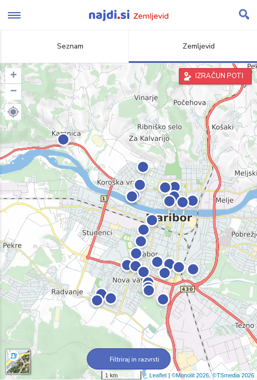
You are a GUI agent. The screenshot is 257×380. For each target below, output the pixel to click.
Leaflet (158, 375)
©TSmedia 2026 (233, 375)
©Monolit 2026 (190, 375)
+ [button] (13, 76)
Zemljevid (192, 46)
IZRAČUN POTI (219, 76)
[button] (13, 112)
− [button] (13, 92)
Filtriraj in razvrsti (128, 359)
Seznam (64, 46)
